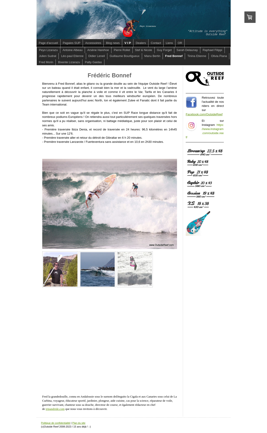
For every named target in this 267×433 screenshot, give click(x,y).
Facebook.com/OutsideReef (204, 114)
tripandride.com (55, 409)
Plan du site (78, 423)
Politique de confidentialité (55, 423)
